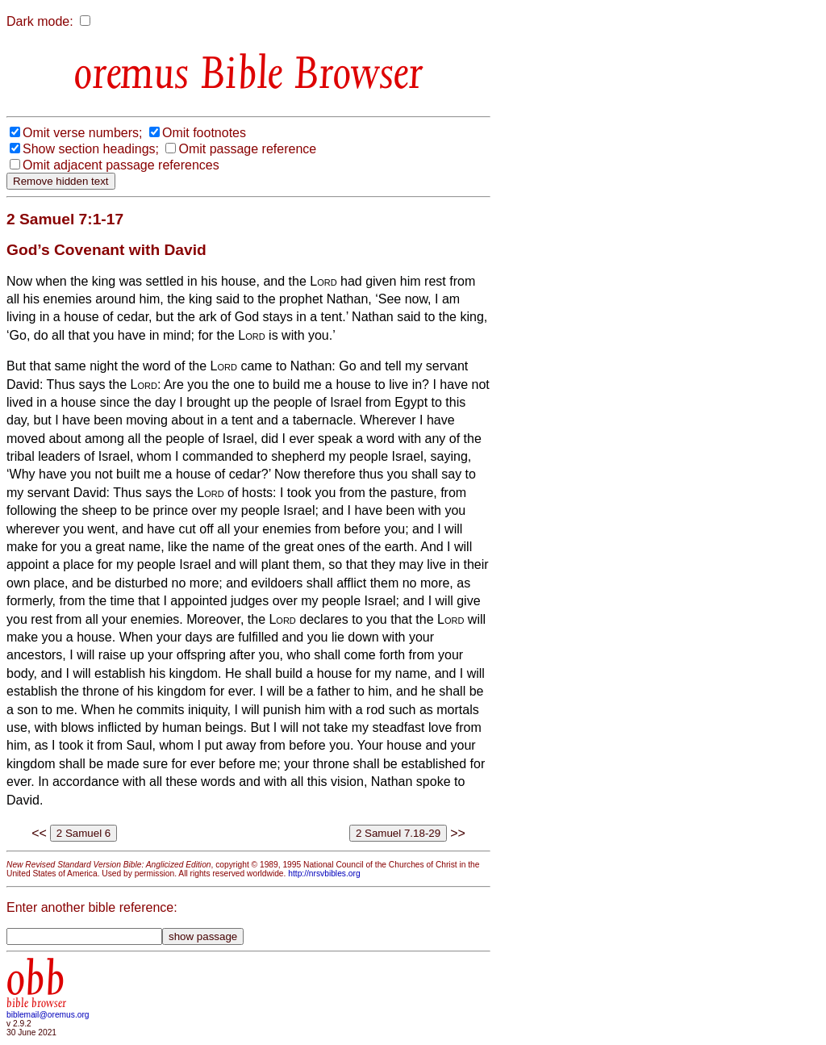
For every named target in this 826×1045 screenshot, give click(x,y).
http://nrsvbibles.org (324, 873)
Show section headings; (91, 149)
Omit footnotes (204, 133)
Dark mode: (39, 21)
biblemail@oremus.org (48, 1014)
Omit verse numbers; (82, 133)
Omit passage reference (247, 149)
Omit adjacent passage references (121, 165)
